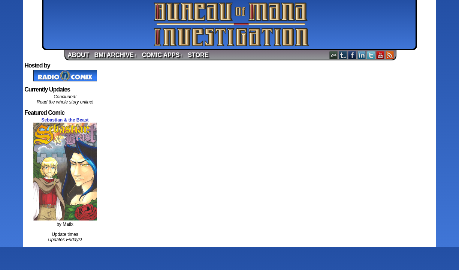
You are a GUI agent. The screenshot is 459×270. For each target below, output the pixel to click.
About (78, 55)
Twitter (371, 55)
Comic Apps (162, 55)
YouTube (380, 55)
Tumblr (343, 55)
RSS (390, 55)
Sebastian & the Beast (64, 120)
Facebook (352, 55)
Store (198, 55)
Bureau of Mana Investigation (231, 24)
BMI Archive (115, 55)
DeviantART (333, 55)
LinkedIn (361, 55)
